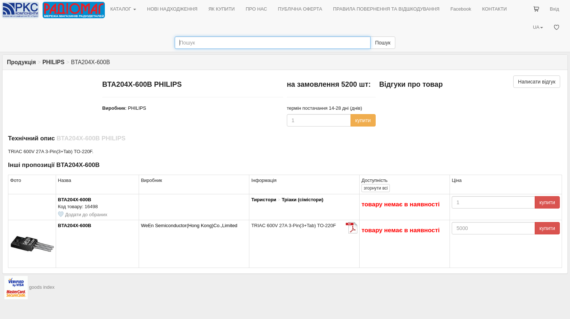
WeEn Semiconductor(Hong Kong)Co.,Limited (189, 225)
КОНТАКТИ (494, 9)
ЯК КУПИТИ (221, 9)
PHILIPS (137, 108)
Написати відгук (536, 82)
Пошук (382, 43)
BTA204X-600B (74, 199)
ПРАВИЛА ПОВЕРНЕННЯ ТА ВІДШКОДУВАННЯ (386, 9)
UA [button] (538, 27)
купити (363, 120)
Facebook (460, 9)
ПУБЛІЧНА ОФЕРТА (300, 9)
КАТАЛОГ (123, 9)
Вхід (554, 9)
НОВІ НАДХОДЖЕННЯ (172, 9)
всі (376, 188)
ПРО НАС (256, 9)
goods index (42, 287)
